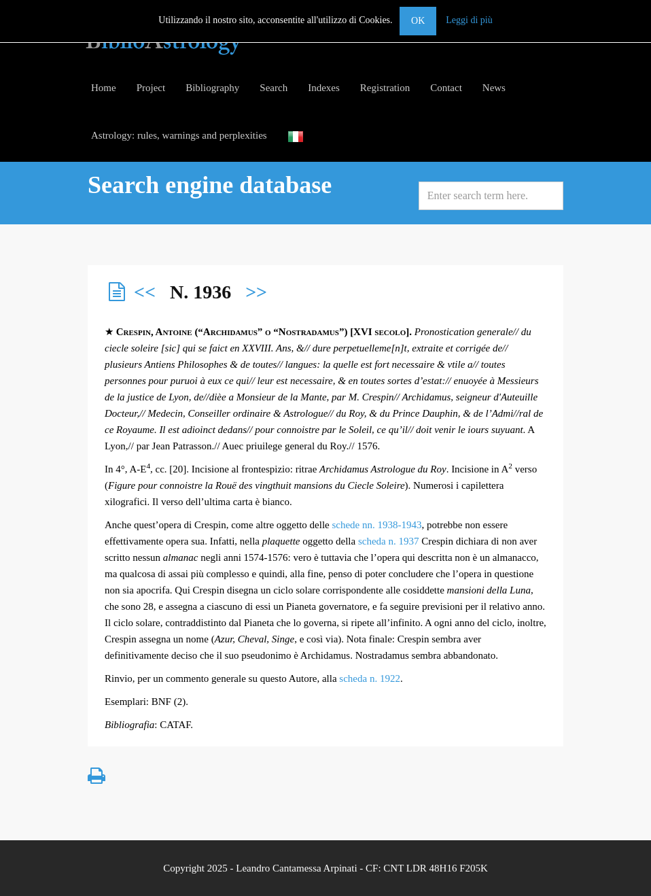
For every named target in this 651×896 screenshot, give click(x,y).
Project (151, 87)
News (494, 87)
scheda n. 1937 (388, 541)
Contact (446, 87)
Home (103, 87)
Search (273, 87)
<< (145, 292)
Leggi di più (469, 20)
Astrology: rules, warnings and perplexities (179, 135)
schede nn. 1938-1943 (376, 524)
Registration (385, 87)
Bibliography (212, 87)
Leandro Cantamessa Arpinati (296, 868)
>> (256, 292)
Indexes (324, 87)
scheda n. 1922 (369, 678)
